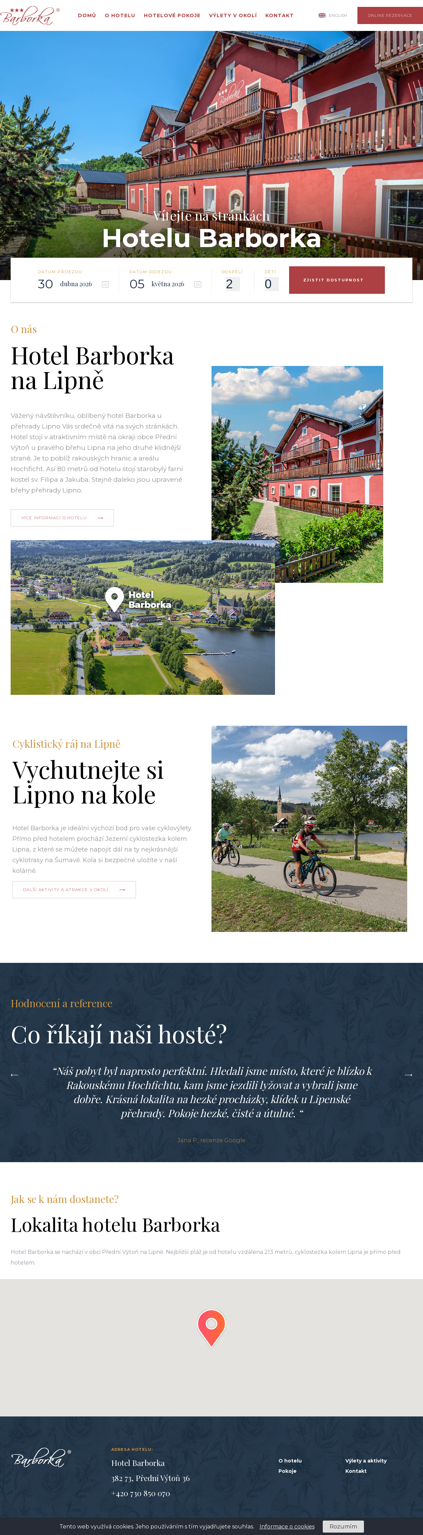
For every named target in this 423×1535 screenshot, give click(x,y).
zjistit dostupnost (333, 280)
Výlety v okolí (233, 15)
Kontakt (279, 15)
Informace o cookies (287, 1526)
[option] (211, 1104)
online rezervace (390, 15)
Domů (87, 15)
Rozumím (343, 1526)
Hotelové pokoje (172, 15)
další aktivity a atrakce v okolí (66, 889)
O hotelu (120, 15)
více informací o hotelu (54, 517)
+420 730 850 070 (140, 1493)
